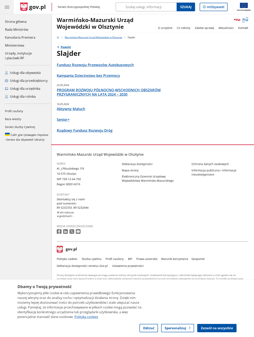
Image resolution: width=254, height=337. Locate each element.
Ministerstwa (14, 45)
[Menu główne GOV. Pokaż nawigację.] (7, 7)
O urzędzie (166, 28)
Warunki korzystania (175, 259)
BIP (131, 259)
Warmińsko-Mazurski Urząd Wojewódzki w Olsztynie (96, 23)
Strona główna (20, 21)
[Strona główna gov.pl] (33, 7)
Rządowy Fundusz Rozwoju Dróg (86, 130)
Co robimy (184, 28)
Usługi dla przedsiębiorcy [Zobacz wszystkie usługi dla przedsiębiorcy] (26, 80)
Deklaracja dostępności (138, 164)
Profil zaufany (14, 111)
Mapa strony (131, 170)
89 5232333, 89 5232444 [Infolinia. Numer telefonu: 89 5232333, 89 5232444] (74, 207)
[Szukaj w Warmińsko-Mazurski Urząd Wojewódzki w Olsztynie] (146, 7)
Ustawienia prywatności (129, 266)
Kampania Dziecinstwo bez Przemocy (89, 75)
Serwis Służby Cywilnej (20, 127)
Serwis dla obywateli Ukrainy (26, 137)
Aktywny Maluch (72, 109)
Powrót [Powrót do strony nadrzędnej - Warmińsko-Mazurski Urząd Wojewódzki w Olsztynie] (67, 47)
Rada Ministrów (16, 29)
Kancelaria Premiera (20, 37)
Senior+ (64, 119)
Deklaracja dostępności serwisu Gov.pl (83, 266)
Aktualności (227, 28)
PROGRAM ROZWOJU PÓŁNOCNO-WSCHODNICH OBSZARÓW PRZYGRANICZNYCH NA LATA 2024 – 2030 (110, 92)
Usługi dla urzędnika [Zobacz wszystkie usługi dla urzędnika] (22, 88)
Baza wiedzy (13, 119)
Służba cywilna (92, 259)
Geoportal (199, 259)
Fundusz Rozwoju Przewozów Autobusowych (96, 65)
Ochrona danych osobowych (211, 164)
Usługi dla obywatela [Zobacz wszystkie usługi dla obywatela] (23, 73)
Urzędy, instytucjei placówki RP (18, 55)
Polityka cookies (68, 259)
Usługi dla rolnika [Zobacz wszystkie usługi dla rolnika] (20, 96)
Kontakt (244, 28)
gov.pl (68, 249)
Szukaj (185, 7)
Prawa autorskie (148, 259)
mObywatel (215, 7)
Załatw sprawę (205, 28)
